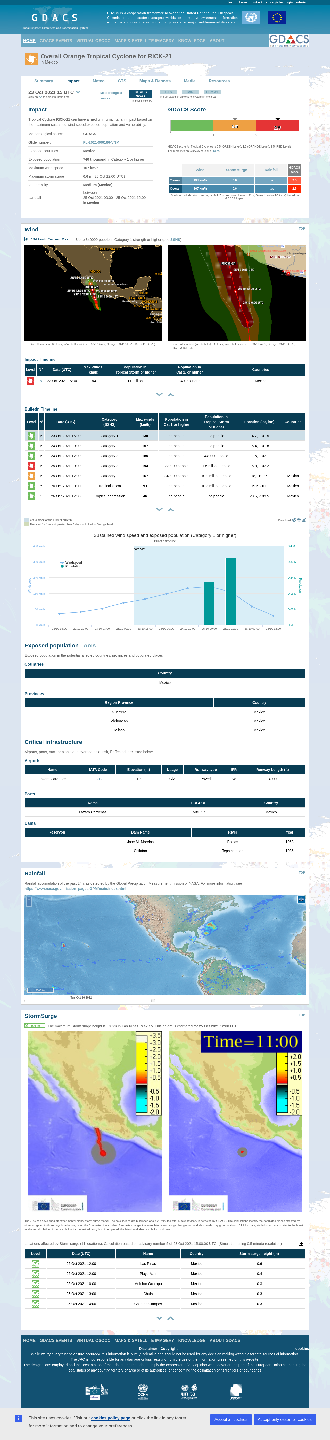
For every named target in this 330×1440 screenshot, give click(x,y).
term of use (237, 2)
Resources (219, 81)
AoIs (90, 645)
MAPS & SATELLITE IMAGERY (144, 41)
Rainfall (271, 170)
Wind (200, 170)
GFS (168, 92)
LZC (98, 779)
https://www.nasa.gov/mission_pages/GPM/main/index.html (75, 885)
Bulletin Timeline (40, 409)
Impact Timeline (40, 359)
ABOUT (217, 41)
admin (301, 2)
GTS (122, 81)
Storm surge (236, 170)
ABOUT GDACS (225, 1336)
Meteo (99, 81)
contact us (259, 2)
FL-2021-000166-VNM (101, 142)
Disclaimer (148, 1345)
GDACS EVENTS (56, 41)
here (216, 150)
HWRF (190, 92)
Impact (73, 81)
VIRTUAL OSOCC (93, 41)
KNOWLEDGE (192, 41)
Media (189, 81)
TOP (302, 228)
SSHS (175, 240)
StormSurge (40, 1012)
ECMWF (212, 92)
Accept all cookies (231, 1419)
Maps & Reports (155, 81)
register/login (281, 2)
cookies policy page (110, 1418)
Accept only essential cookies (285, 1419)
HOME (29, 41)
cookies (302, 1345)
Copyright (169, 1345)
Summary (43, 81)
